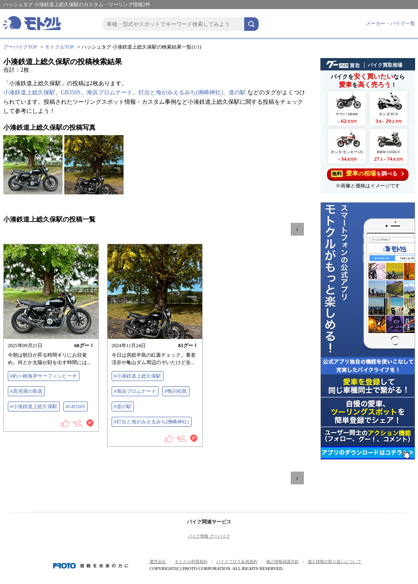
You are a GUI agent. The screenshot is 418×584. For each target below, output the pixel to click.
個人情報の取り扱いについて (334, 561)
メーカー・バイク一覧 (390, 23)
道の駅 (237, 92)
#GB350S (75, 406)
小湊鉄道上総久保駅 (29, 92)
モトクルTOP (59, 47)
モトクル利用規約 (191, 561)
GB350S (71, 92)
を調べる (367, 173)
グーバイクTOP (20, 47)
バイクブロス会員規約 (236, 561)
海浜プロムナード (109, 92)
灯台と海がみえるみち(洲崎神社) (180, 92)
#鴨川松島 (176, 391)
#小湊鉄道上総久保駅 (33, 406)
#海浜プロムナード (135, 391)
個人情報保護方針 (282, 561)
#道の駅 (122, 406)
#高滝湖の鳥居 (26, 391)
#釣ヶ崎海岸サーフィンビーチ (43, 376)
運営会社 (157, 561)
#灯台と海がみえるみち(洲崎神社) (151, 422)
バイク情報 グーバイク (209, 536)
